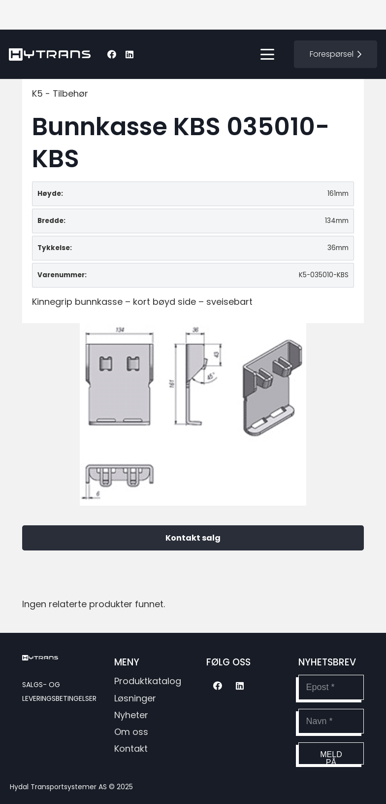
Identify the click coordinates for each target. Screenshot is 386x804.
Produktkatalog (147, 681)
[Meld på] (331, 753)
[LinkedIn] (129, 54)
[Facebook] (112, 54)
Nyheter (131, 715)
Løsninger (135, 698)
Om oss (131, 732)
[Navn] (331, 721)
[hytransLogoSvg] (50, 54)
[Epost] (331, 687)
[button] (268, 54)
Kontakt (131, 748)
